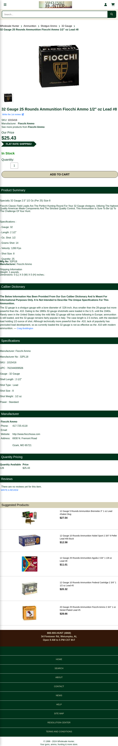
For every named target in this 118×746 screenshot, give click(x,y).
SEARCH (59, 668)
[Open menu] (5, 4)
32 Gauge (66, 26)
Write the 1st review (13, 114)
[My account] (105, 4)
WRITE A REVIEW (9, 490)
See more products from (23, 127)
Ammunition (30, 26)
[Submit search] (111, 14)
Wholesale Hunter (9, 26)
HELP (59, 704)
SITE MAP (59, 713)
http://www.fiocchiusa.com (26, 434)
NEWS (59, 695)
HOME (59, 659)
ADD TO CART (60, 174)
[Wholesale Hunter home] (55, 4)
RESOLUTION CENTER (58, 722)
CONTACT (59, 686)
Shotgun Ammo (49, 26)
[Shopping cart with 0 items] (113, 4)
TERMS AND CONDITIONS (59, 731)
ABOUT (59, 677)
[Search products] (54, 14)
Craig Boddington (25, 328)
